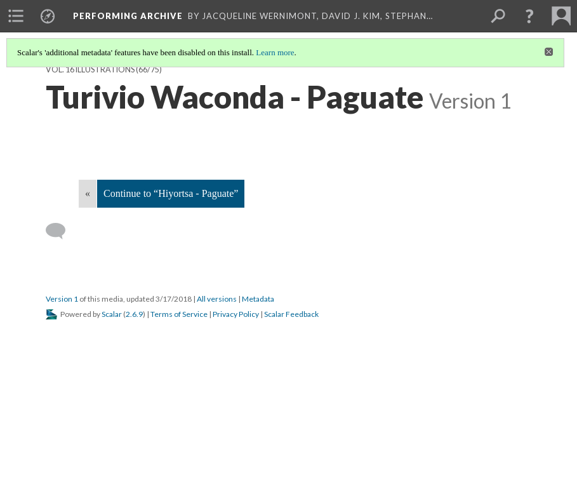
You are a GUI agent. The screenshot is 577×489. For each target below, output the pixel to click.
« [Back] (87, 193)
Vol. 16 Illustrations (90, 69)
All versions (217, 299)
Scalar (112, 314)
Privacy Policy (236, 314)
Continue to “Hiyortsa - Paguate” (170, 193)
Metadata (258, 299)
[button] (529, 16)
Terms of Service (179, 314)
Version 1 (62, 299)
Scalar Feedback (291, 314)
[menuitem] (16, 16)
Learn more (275, 52)
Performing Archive (128, 16)
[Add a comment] (61, 231)
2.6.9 (134, 314)
